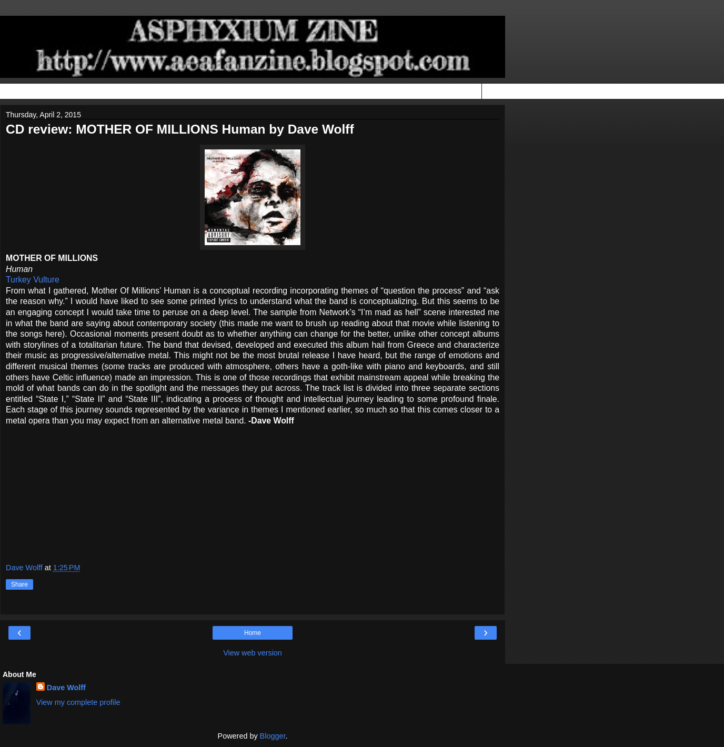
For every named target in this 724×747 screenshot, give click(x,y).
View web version (252, 653)
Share (19, 584)
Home (252, 633)
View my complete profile (78, 702)
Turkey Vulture (32, 279)
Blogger (273, 736)
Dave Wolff (66, 687)
